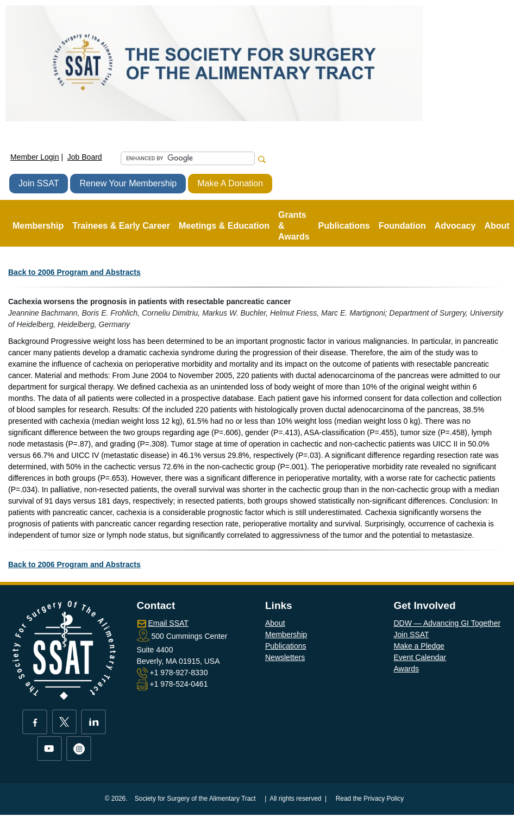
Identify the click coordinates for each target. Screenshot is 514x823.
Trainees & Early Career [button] (121, 225)
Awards (406, 668)
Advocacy (455, 225)
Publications (285, 646)
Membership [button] (38, 225)
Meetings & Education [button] (224, 225)
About (275, 623)
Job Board (84, 157)
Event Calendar (420, 657)
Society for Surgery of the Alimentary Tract (195, 798)
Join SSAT (38, 183)
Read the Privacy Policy (370, 798)
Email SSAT (168, 623)
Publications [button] (344, 225)
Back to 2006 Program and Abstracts (74, 272)
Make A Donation (230, 183)
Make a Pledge (419, 646)
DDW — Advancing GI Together (447, 623)
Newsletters (285, 657)
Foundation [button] (402, 225)
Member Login (34, 157)
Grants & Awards (294, 225)
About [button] (496, 225)
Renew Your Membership (128, 183)
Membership (286, 634)
